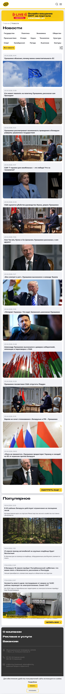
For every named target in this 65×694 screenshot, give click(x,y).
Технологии (44, 38)
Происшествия (10, 38)
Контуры (57, 43)
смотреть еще (50, 490)
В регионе (45, 43)
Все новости (9, 48)
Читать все (52, 622)
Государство (9, 33)
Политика (25, 33)
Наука (33, 38)
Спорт (6, 43)
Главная (6, 23)
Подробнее (32, 682)
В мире (23, 38)
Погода (33, 43)
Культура (57, 38)
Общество (57, 33)
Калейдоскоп (19, 43)
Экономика (41, 33)
